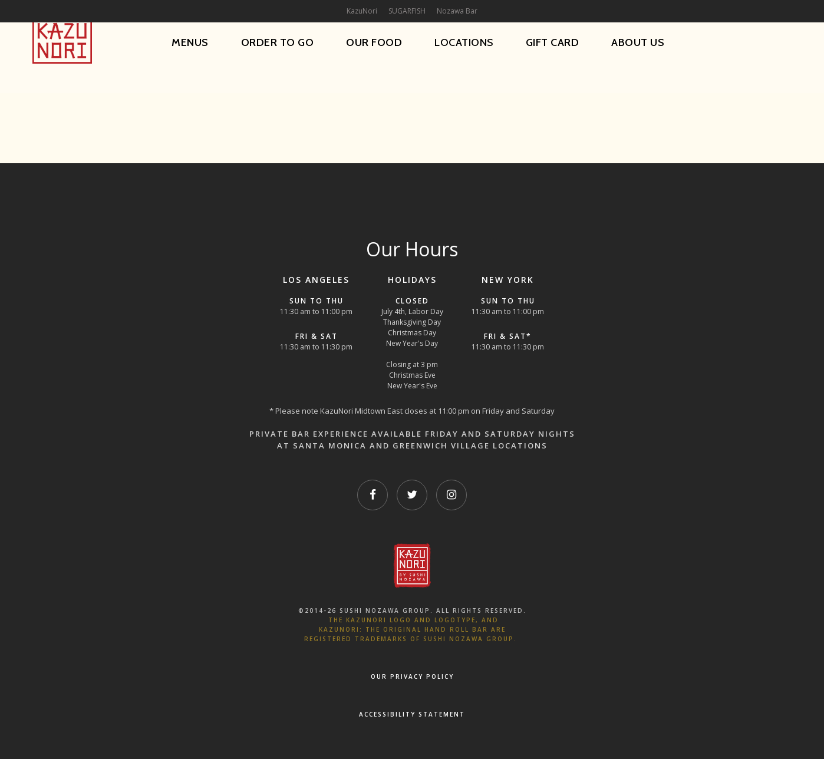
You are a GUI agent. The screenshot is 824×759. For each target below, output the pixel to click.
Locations (463, 42)
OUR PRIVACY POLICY (412, 676)
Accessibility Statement (412, 714)
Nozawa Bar (457, 11)
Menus (190, 42)
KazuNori (362, 11)
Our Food (374, 42)
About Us (637, 42)
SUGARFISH (407, 11)
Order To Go (277, 42)
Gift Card (552, 42)
